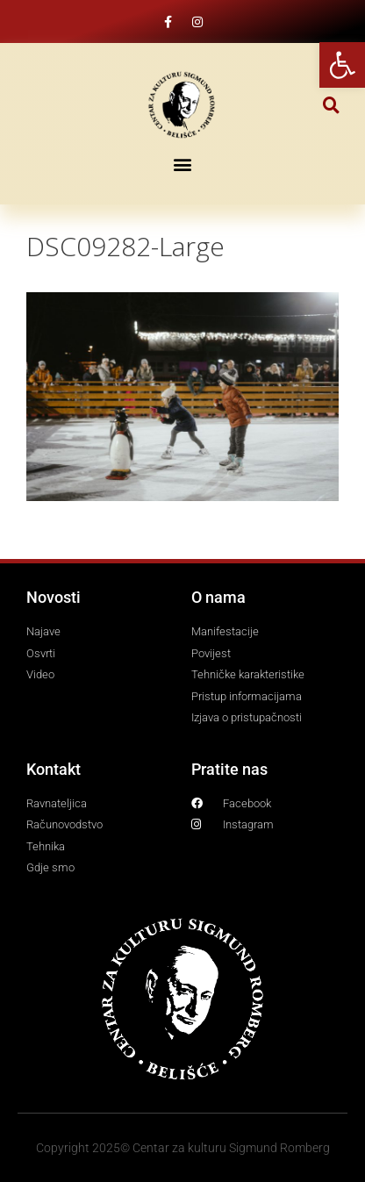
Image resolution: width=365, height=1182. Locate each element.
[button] (331, 105)
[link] (342, 65)
